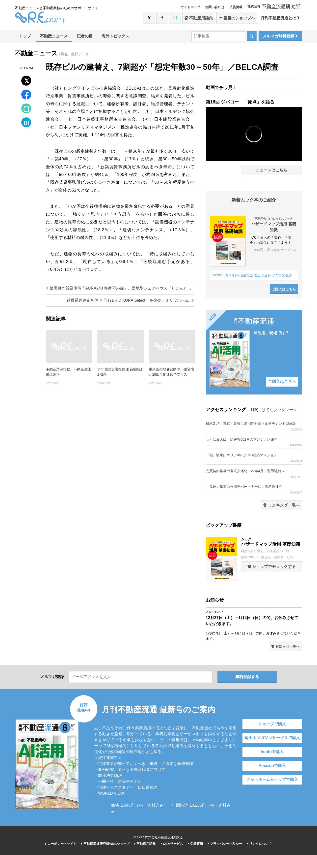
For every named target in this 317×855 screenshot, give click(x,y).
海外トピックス (115, 36)
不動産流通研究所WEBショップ (105, 844)
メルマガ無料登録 (280, 36)
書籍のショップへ (237, 18)
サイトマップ (190, 7)
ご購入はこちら (284, 289)
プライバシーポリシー (225, 844)
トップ (25, 36)
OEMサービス (172, 844)
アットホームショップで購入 (272, 779)
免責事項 (195, 844)
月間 (254, 410)
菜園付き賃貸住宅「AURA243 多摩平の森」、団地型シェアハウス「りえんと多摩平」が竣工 (120, 288)
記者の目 (85, 36)
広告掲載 (236, 7)
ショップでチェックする (271, 566)
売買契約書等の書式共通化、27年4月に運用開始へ (254, 474)
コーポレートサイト (61, 844)
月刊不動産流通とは (280, 18)
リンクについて (259, 844)
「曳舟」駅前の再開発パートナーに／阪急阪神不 (254, 489)
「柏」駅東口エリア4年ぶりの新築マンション (254, 458)
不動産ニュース (54, 36)
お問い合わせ (214, 7)
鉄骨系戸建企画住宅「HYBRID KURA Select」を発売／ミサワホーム (130, 300)
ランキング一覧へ (281, 505)
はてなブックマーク (279, 410)
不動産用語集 (199, 18)
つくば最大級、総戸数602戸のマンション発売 (254, 442)
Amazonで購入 (272, 765)
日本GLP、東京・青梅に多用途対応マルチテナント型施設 (254, 426)
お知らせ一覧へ (285, 646)
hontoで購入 (272, 752)
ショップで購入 (272, 724)
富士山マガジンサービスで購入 (272, 738)
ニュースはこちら (271, 170)
